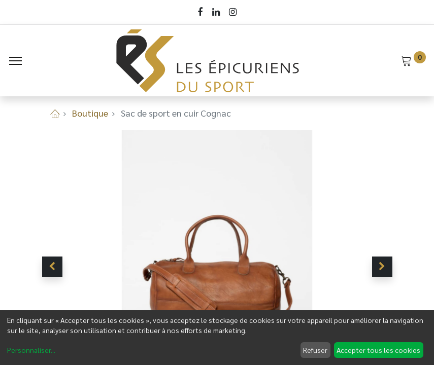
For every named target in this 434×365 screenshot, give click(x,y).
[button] (52, 267)
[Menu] (15, 60)
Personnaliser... (31, 349)
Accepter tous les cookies (378, 349)
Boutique (90, 113)
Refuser (315, 349)
